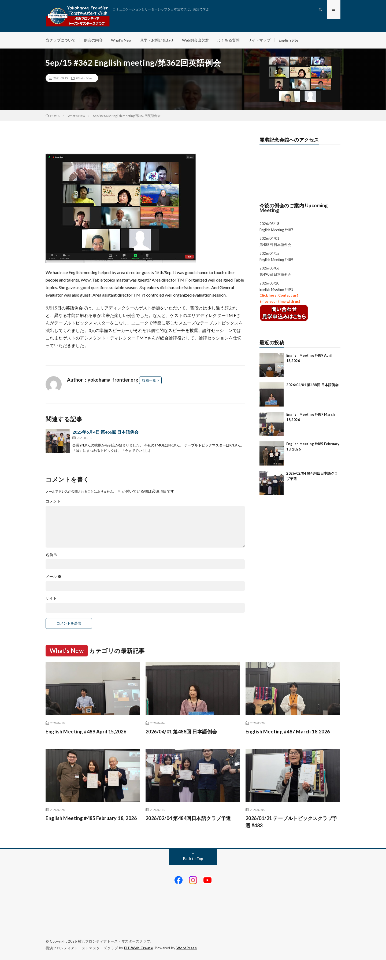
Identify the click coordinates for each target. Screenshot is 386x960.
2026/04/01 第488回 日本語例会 (312, 385)
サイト (51, 598)
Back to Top (193, 858)
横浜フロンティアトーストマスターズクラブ (114, 941)
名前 (52, 555)
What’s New (121, 40)
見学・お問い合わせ (157, 40)
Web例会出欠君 (195, 40)
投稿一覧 (149, 380)
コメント (53, 501)
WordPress (186, 948)
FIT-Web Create (138, 948)
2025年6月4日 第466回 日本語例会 (105, 431)
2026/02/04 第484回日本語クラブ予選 (188, 818)
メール (53, 576)
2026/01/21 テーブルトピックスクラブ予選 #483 (291, 821)
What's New (84, 78)
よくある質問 (228, 40)
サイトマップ (259, 40)
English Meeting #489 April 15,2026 (86, 731)
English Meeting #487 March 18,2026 (288, 731)
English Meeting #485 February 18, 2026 (91, 818)
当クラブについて (61, 40)
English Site (288, 40)
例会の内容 (93, 40)
